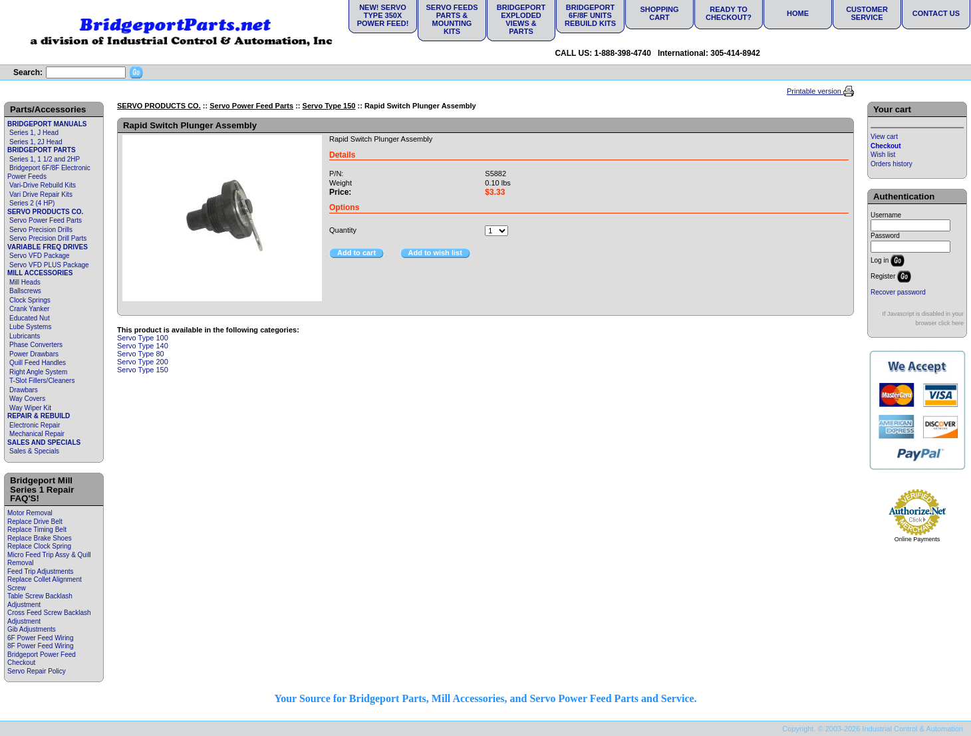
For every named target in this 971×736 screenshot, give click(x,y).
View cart (884, 136)
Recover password (898, 292)
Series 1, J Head (34, 132)
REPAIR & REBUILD (38, 416)
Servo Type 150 (329, 106)
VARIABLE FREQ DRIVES (47, 247)
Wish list (883, 154)
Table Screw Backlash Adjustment (39, 600)
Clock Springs (30, 300)
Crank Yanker (29, 308)
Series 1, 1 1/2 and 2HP (44, 159)
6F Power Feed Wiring (40, 638)
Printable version (815, 91)
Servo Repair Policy (36, 671)
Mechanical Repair (37, 433)
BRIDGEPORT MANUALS (46, 124)
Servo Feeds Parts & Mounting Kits (452, 19)
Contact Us (936, 13)
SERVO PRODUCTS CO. (45, 211)
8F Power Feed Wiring (40, 646)
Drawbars (23, 390)
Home (798, 13)
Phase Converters (36, 344)
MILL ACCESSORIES (39, 273)
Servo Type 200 (142, 362)
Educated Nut (29, 318)
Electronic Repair (34, 425)
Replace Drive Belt (35, 521)
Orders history (891, 164)
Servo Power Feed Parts (45, 220)
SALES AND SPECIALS (43, 442)
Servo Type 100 (142, 338)
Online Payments (917, 539)
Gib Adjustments (31, 629)
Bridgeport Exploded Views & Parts (521, 19)
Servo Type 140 (142, 346)
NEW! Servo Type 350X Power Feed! (383, 15)
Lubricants (24, 336)
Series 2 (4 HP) (32, 203)
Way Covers (27, 398)
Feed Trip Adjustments (40, 571)
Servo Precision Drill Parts (47, 238)
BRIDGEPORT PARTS (41, 150)
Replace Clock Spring (39, 546)
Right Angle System (38, 372)
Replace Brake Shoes (39, 538)
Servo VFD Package (39, 255)
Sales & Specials (34, 451)
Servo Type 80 (140, 354)
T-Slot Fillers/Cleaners (41, 380)
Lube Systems (30, 326)
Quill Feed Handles (37, 362)
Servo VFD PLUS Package (49, 265)
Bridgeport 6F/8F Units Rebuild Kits (590, 15)
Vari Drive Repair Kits (40, 194)
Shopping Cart (659, 13)
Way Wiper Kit (30, 408)
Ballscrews (25, 291)
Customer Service (867, 13)
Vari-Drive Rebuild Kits (42, 185)
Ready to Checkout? (729, 13)
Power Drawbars (34, 354)
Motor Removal (30, 513)
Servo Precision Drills (40, 229)
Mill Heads (25, 282)
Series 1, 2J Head (36, 142)
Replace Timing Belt (37, 529)
